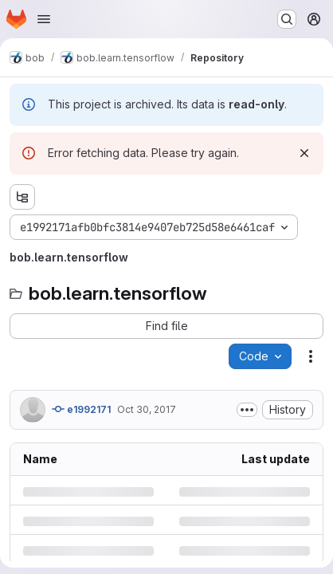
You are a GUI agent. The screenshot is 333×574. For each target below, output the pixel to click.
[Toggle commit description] (247, 410)
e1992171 (81, 409)
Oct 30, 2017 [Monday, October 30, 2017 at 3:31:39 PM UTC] (146, 409)
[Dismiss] (304, 153)
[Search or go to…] (286, 19)
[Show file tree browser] (22, 197)
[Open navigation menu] (44, 19)
